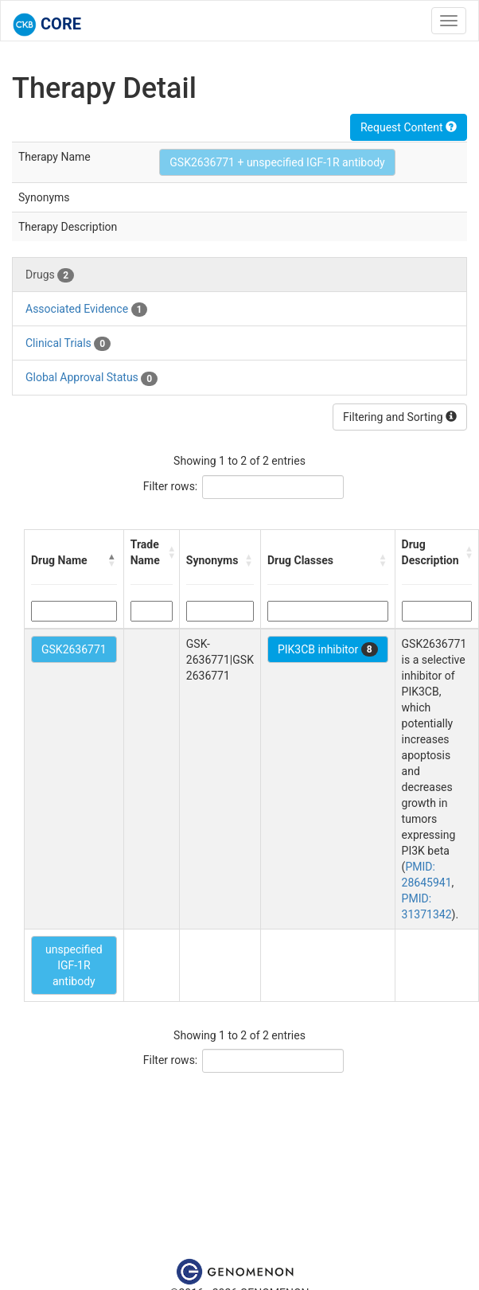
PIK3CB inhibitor (328, 649)
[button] (112, 560)
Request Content (408, 127)
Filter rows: (170, 486)
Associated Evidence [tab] (86, 309)
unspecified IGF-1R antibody (74, 965)
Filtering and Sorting (400, 417)
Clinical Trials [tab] (68, 344)
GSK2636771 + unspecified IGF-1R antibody (276, 162)
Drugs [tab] (49, 275)
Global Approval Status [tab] (91, 378)
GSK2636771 (74, 649)
